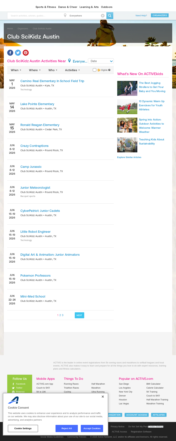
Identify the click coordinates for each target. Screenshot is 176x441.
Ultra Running (98, 392)
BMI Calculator (153, 384)
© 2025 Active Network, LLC (103, 437)
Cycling (67, 392)
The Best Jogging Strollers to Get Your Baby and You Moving (152, 87)
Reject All (67, 428)
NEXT (79, 315)
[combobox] (101, 60)
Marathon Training (155, 403)
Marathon (96, 388)
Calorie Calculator (155, 388)
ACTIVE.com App (44, 384)
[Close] (103, 396)
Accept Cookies (92, 428)
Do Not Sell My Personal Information (145, 426)
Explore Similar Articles (129, 157)
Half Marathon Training (157, 399)
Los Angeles (125, 388)
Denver (122, 396)
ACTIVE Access (119, 432)
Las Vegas (124, 403)
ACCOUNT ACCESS (136, 415)
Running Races (71, 384)
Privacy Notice (117, 426)
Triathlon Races (71, 388)
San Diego (124, 384)
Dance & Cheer (67, 6)
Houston (123, 399)
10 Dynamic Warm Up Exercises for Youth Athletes (151, 105)
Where (35, 70)
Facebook (20, 384)
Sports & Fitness (46, 6)
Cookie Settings (155, 427)
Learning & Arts (89, 6)
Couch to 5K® (43, 388)
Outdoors (106, 6)
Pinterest (20, 392)
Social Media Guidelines (51, 437)
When (16, 70)
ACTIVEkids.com (17, 7)
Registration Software (141, 432)
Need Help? (141, 15)
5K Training (151, 392)
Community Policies (76, 437)
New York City (125, 392)
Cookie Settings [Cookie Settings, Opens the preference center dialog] (22, 428)
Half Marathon (98, 384)
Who (53, 70)
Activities (72, 70)
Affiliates (159, 415)
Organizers (160, 15)
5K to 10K (41, 392)
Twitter (19, 388)
